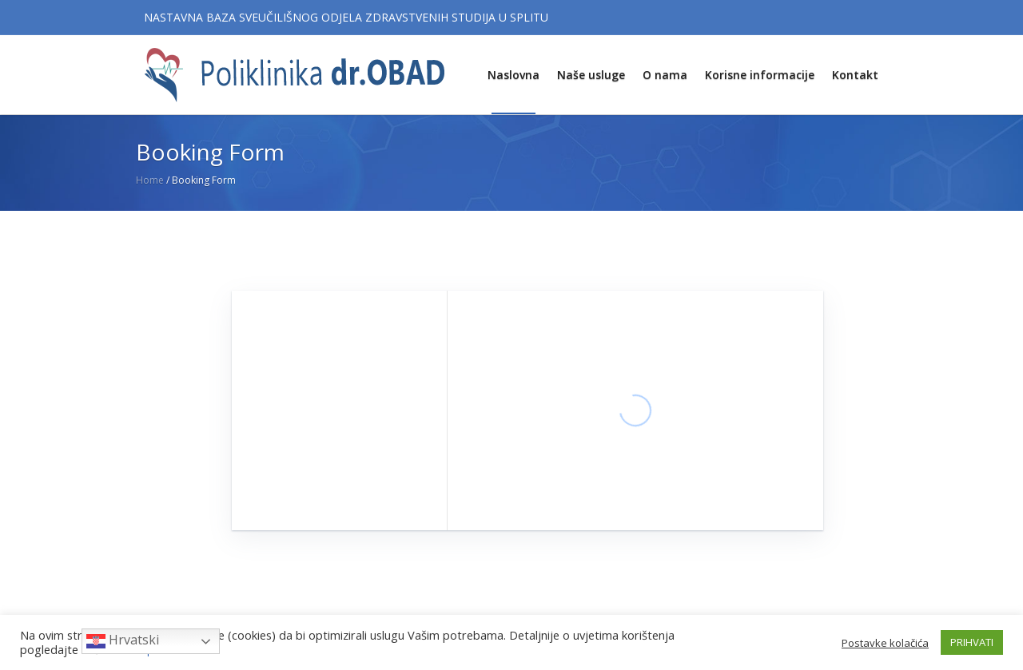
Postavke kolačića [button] (885, 643)
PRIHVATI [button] (971, 642)
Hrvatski (122, 641)
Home (150, 180)
